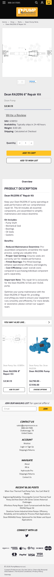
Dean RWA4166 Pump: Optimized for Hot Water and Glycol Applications (27, 518)
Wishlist (27, 443)
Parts (20, 22)
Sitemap (7, 575)
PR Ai (27, 467)
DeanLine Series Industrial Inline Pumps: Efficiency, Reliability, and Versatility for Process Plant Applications (27, 512)
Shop (12, 22)
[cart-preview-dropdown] (48, 2)
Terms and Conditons (23, 571)
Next (50, 52)
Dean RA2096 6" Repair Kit (16, 24)
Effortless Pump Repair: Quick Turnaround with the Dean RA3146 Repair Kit (27, 506)
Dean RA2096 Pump (39, 371)
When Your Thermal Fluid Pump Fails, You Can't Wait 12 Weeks (27, 492)
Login (22, 447)
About (27, 464)
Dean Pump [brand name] (8, 365)
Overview (27, 181)
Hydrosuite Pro (27, 471)
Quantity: (11, 143)
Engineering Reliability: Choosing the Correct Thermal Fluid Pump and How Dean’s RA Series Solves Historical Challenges (27, 499)
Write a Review (16, 115)
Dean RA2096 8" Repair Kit (11, 372)
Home (4, 22)
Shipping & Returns (27, 450)
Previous (4, 52)
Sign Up (31, 447)
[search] (36, 3)
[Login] (42, 3)
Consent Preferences (12, 570)
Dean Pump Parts (31, 22)
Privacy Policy (38, 571)
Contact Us (27, 477)
